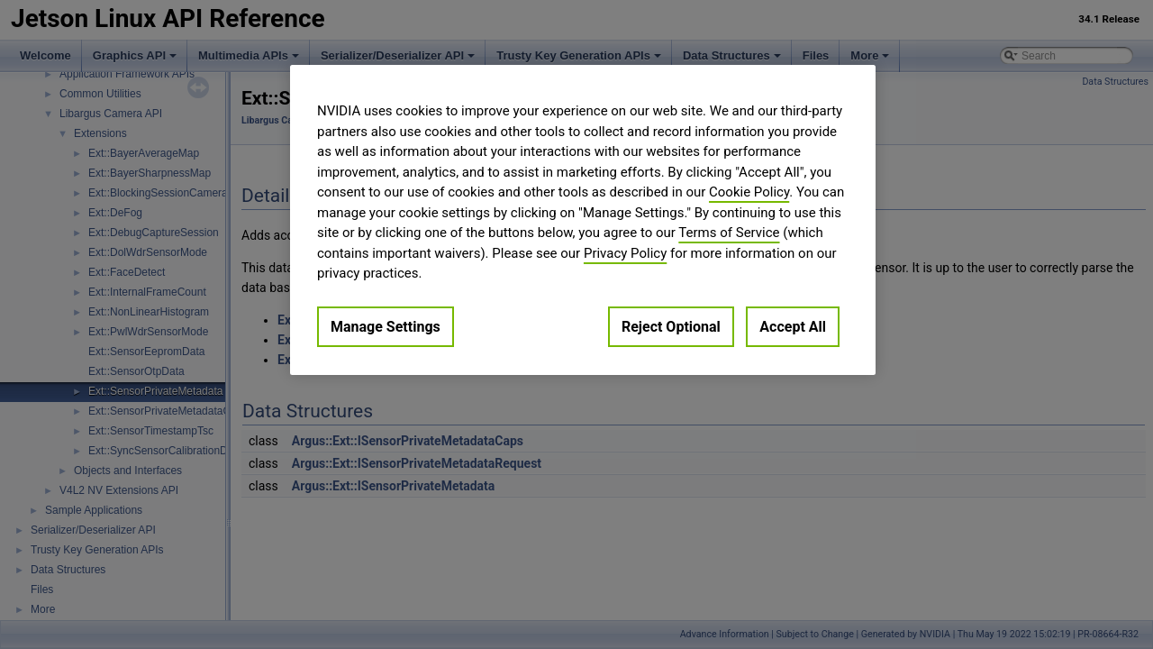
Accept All (792, 326)
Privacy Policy (625, 253)
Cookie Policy (749, 192)
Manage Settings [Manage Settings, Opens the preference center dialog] (385, 326)
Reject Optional (671, 326)
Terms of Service (728, 232)
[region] (583, 220)
